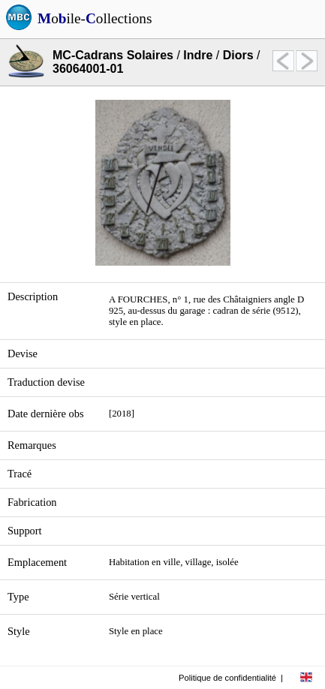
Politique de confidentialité (227, 677)
